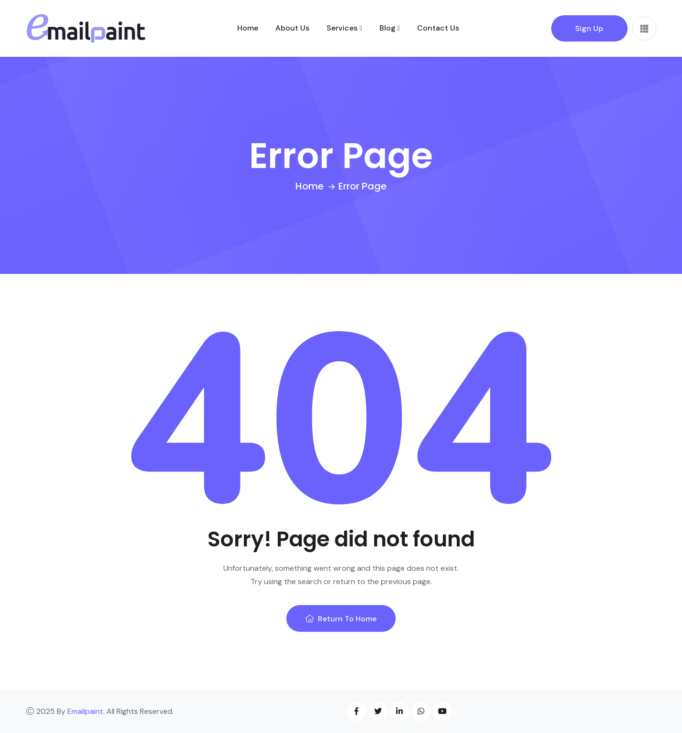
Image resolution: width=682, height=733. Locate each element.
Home (247, 28)
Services (341, 28)
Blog (387, 28)
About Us (292, 28)
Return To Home (341, 619)
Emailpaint (85, 711)
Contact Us (438, 28)
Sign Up (589, 28)
